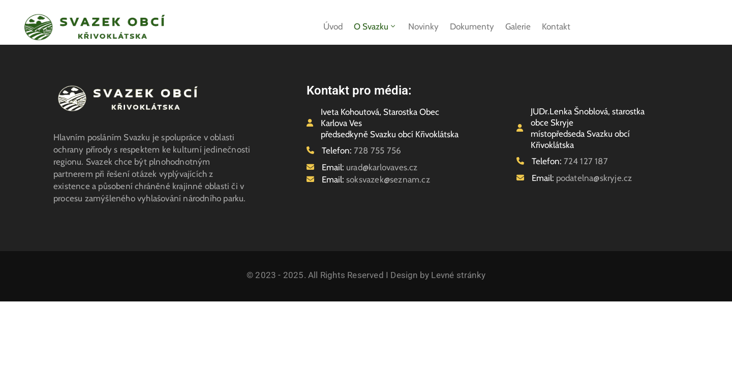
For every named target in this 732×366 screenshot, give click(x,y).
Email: (370, 167)
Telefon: (361, 150)
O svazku (375, 26)
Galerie (518, 26)
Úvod (333, 26)
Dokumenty (472, 26)
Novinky (423, 26)
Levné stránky (458, 275)
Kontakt (556, 26)
